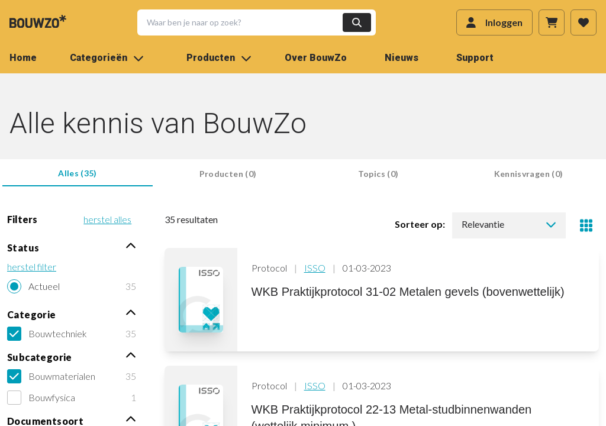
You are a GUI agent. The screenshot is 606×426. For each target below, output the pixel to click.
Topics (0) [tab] (378, 174)
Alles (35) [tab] (77, 173)
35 (130, 286)
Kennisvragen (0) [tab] (528, 174)
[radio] (71, 286)
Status (71, 247)
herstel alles (107, 219)
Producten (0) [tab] (228, 174)
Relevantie (509, 224)
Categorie (71, 314)
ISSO (314, 267)
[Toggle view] (586, 225)
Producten (219, 57)
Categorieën (107, 57)
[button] (249, 22)
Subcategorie (71, 356)
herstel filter (31, 266)
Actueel (44, 286)
